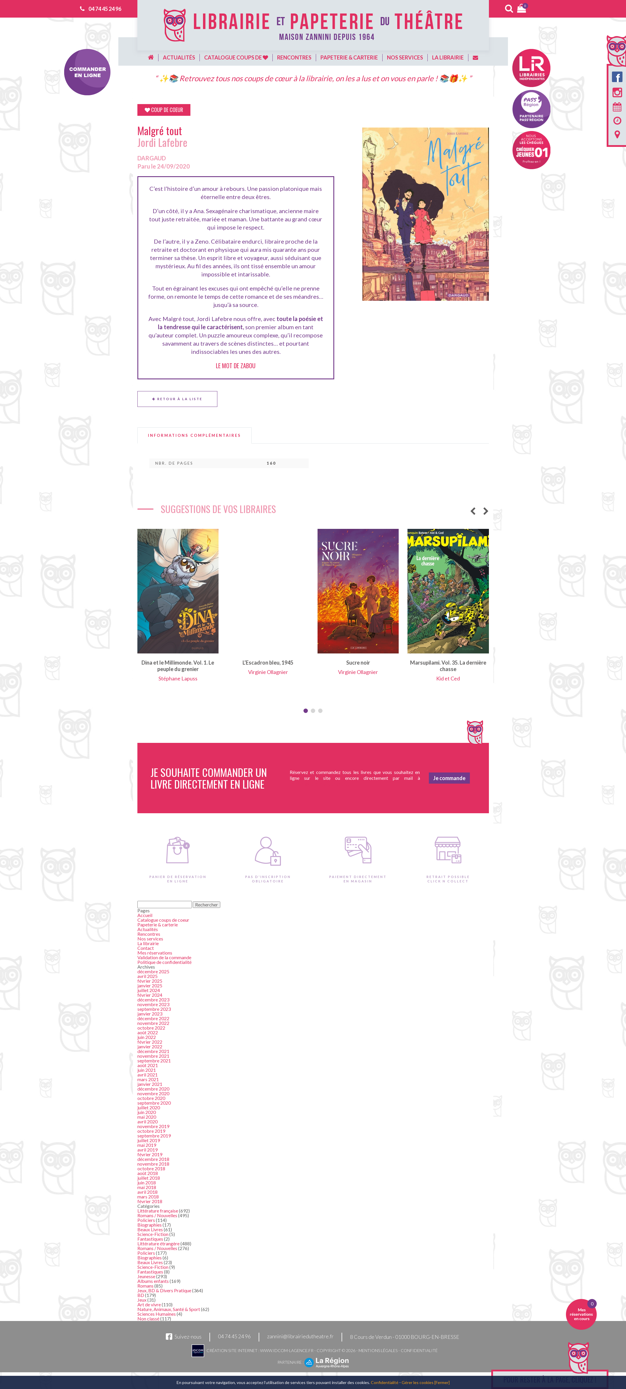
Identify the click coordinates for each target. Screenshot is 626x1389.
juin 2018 (146, 1182)
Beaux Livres (150, 1229)
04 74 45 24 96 (104, 9)
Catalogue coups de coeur (163, 920)
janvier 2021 (149, 1084)
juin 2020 (146, 1112)
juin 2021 (146, 1070)
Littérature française (157, 1210)
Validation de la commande (164, 957)
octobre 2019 (151, 1131)
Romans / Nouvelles (157, 1215)
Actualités (179, 57)
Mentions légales (378, 1350)
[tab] (194, 435)
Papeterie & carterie (349, 57)
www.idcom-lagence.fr (286, 1350)
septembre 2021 (154, 1060)
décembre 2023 (153, 999)
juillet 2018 (148, 1178)
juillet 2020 (148, 1107)
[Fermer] (442, 1382)
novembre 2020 (153, 1093)
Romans (145, 1285)
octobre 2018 (151, 1168)
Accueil (144, 915)
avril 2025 (147, 976)
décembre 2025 (153, 971)
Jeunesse (146, 1276)
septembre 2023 (154, 1009)
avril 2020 (147, 1121)
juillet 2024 (148, 990)
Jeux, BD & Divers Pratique (164, 1290)
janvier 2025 (149, 985)
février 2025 (149, 981)
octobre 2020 (151, 1098)
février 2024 (149, 995)
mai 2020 (146, 1117)
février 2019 (149, 1154)
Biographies (149, 1224)
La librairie (448, 57)
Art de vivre (149, 1304)
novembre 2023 (153, 1004)
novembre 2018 (153, 1163)
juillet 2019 (148, 1140)
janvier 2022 (149, 1046)
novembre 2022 (153, 1023)
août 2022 (147, 1032)
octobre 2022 (151, 1027)
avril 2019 (147, 1149)
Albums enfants (153, 1281)
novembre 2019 (153, 1126)
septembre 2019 (154, 1135)
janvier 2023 (149, 1013)
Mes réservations (154, 952)
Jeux (141, 1300)
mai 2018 (146, 1187)
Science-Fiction (152, 1234)
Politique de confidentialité (164, 962)
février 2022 (149, 1042)
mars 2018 (148, 1196)
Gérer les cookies (418, 1382)
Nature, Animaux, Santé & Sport (168, 1309)
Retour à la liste (177, 399)
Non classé (148, 1318)
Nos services (405, 57)
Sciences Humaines (156, 1314)
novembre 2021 (153, 1056)
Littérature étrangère (158, 1243)
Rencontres (294, 57)
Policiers (146, 1220)
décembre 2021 (153, 1051)
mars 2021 (148, 1079)
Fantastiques (150, 1239)
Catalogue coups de (236, 57)
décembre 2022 (153, 1018)
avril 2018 (147, 1192)
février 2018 (149, 1201)
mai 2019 (146, 1145)
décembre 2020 (153, 1088)
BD (140, 1295)
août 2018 (147, 1173)
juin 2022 (146, 1037)
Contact (145, 948)
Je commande (449, 778)
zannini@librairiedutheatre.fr (300, 1336)
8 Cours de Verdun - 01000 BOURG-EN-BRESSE (404, 1337)
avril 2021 (147, 1074)
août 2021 (147, 1065)
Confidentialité (419, 1350)
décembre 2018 (153, 1159)
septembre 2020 (154, 1103)
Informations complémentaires (194, 435)
